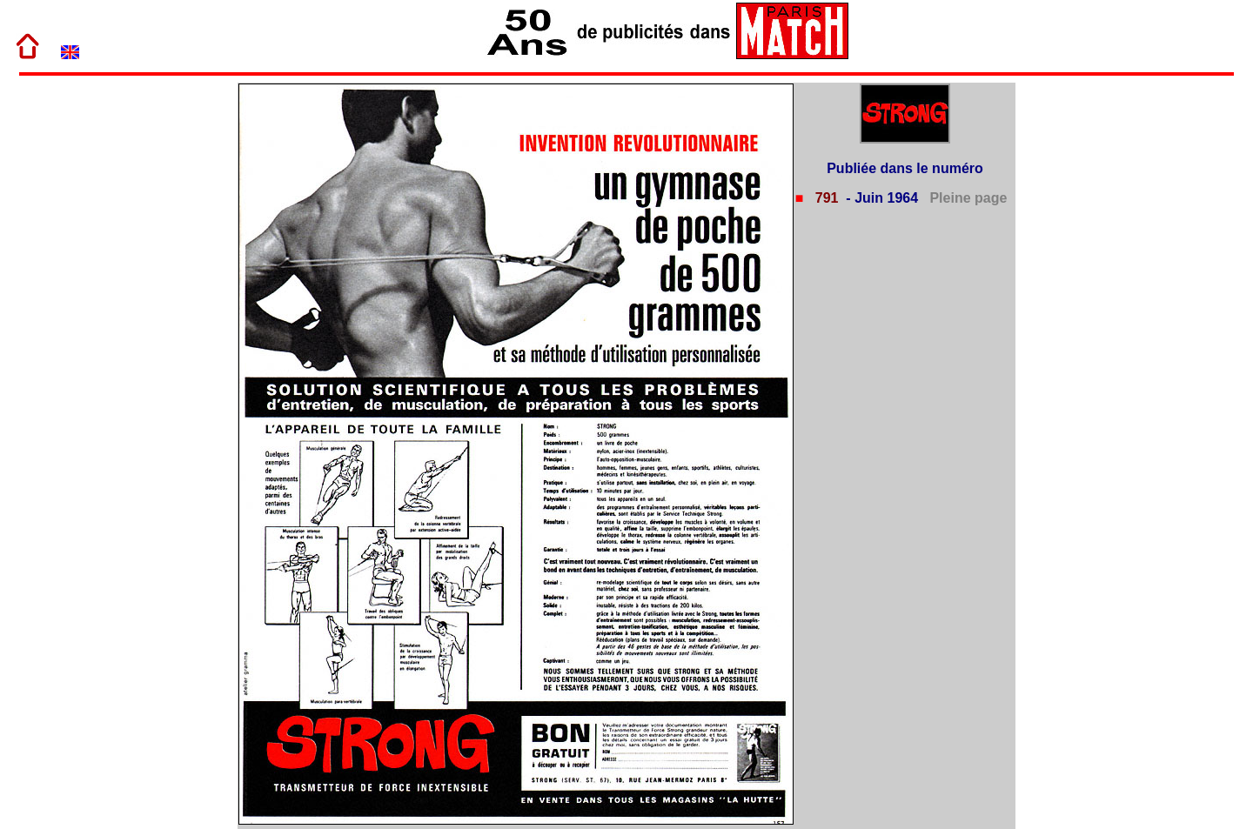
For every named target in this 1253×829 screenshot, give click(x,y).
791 (824, 198)
